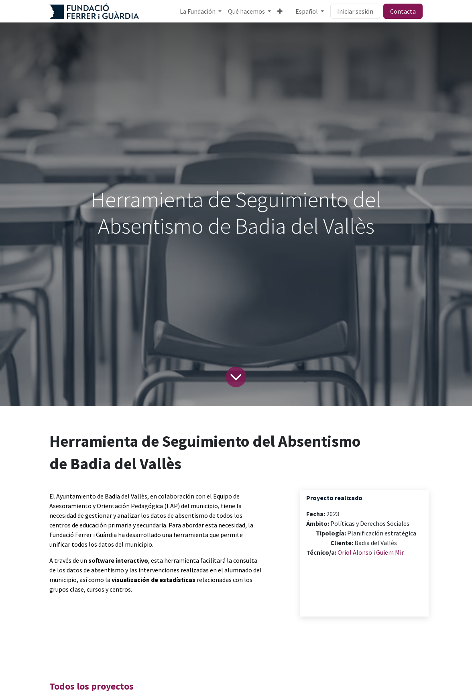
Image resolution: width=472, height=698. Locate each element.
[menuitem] (201, 11)
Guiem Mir (390, 552)
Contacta (403, 11)
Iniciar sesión (355, 11)
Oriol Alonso (355, 552)
